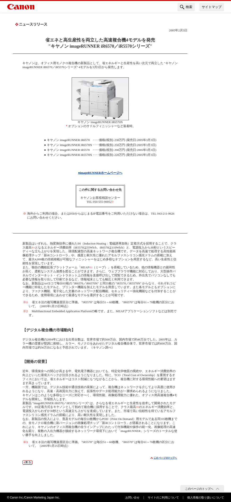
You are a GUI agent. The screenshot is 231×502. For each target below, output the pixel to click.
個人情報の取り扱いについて (205, 497)
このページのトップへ (199, 488)
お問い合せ (132, 497)
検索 (186, 7)
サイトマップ (212, 7)
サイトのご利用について (163, 497)
